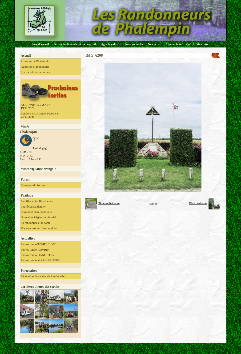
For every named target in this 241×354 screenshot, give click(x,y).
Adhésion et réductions (35, 66)
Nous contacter (134, 44)
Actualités (28, 238)
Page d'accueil (40, 44)
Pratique (27, 195)
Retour (153, 203)
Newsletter (154, 44)
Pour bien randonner (33, 206)
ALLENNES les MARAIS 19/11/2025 (37, 106)
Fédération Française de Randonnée (42, 276)
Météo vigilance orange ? (38, 169)
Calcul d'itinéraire (197, 44)
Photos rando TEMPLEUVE (38, 244)
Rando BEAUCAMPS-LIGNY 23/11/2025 (40, 115)
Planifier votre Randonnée (37, 201)
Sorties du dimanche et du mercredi (74, 44)
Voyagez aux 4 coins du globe (39, 228)
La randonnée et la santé (35, 222)
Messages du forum (33, 185)
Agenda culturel (110, 44)
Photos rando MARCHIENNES (40, 260)
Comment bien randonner (36, 212)
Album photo (174, 44)
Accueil (26, 55)
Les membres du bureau (35, 72)
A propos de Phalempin (35, 61)
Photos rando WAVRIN (35, 249)
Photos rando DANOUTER (37, 255)
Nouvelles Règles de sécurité (38, 217)
